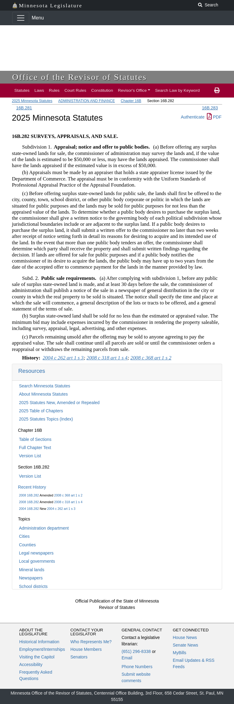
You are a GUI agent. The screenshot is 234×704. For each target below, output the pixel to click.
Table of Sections (35, 439)
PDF (214, 117)
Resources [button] (31, 371)
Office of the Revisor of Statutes (79, 77)
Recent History (32, 487)
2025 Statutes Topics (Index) (46, 419)
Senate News (185, 645)
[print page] (217, 90)
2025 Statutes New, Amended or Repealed (59, 402)
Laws (39, 90)
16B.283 (210, 107)
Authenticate (192, 117)
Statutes (22, 90)
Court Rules (75, 90)
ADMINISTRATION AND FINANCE (86, 101)
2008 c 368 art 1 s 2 (68, 495)
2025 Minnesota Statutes (32, 101)
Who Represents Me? (91, 641)
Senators (78, 656)
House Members (86, 649)
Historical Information (39, 641)
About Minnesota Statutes (43, 394)
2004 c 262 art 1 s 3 (61, 508)
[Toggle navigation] (20, 18)
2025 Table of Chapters (41, 410)
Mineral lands (31, 569)
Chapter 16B (131, 101)
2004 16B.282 (29, 508)
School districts (33, 586)
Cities (24, 536)
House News (185, 637)
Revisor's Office (132, 90)
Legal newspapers (36, 553)
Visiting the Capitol (37, 656)
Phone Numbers (137, 666)
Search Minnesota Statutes (44, 385)
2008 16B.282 (29, 495)
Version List (30, 455)
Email (127, 657)
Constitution (102, 90)
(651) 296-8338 (136, 651)
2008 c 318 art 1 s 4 (68, 502)
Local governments (37, 561)
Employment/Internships (42, 649)
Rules (54, 90)
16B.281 (24, 107)
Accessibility (30, 664)
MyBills (179, 652)
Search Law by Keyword (177, 90)
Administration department (44, 528)
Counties (27, 544)
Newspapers (31, 577)
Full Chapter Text (35, 447)
